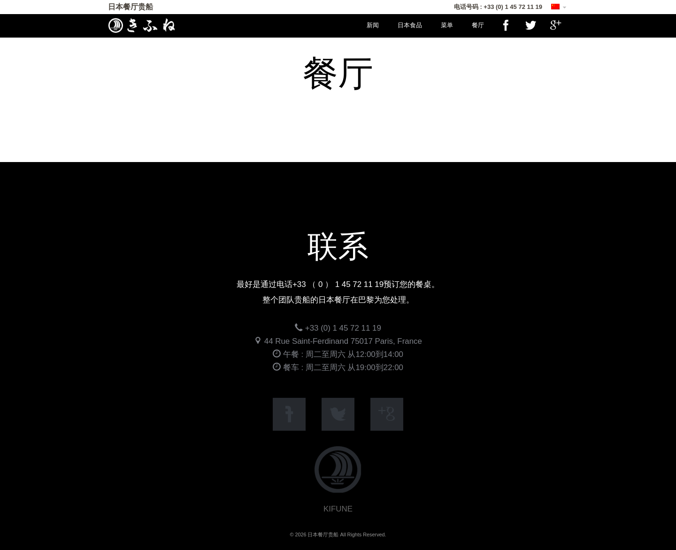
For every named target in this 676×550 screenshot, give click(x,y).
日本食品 (410, 25)
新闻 (373, 25)
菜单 (447, 25)
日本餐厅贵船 (130, 7)
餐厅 (478, 25)
